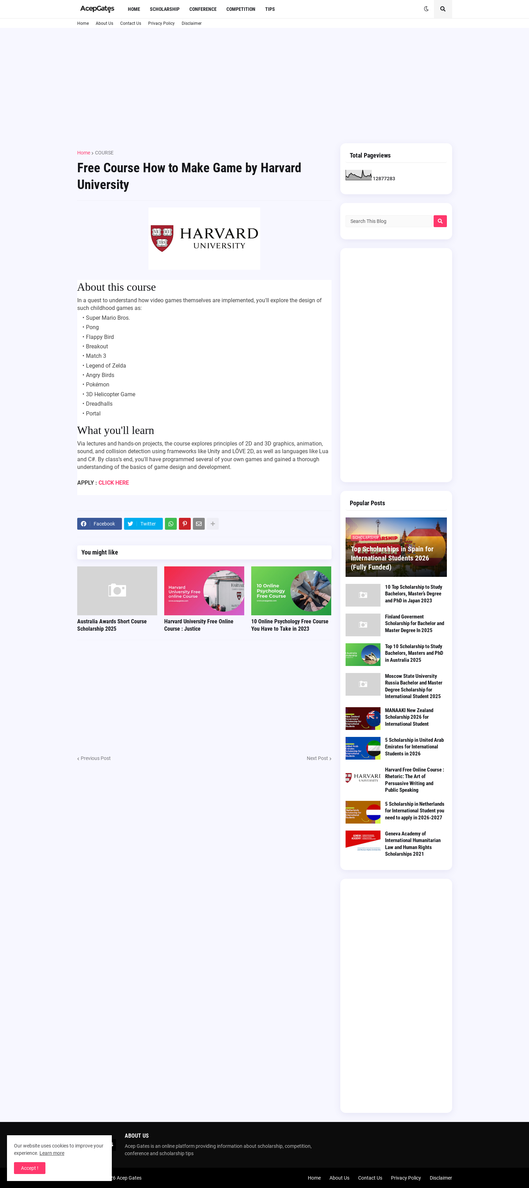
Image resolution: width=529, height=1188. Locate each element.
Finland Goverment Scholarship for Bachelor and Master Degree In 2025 (414, 623)
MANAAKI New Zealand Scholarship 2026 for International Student (409, 717)
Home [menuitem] (134, 9)
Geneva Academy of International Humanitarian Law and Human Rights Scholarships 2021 (413, 844)
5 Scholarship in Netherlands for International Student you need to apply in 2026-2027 (414, 811)
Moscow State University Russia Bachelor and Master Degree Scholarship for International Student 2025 (413, 686)
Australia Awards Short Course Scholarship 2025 (112, 625)
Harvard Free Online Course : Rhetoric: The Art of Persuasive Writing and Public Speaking (414, 780)
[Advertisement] (264, 86)
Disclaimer (192, 23)
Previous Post (96, 758)
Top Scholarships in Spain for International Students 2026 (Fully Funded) (392, 558)
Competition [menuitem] (240, 9)
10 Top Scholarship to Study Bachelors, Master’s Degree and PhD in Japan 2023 (413, 594)
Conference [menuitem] (203, 9)
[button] (426, 9)
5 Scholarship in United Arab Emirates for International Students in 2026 (414, 747)
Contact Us (130, 23)
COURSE (104, 152)
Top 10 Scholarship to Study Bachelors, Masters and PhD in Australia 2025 (414, 653)
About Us (104, 23)
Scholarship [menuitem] (165, 9)
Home (83, 23)
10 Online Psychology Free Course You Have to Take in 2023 (289, 625)
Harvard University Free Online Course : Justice (198, 625)
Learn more (51, 1153)
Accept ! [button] (29, 1168)
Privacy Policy (161, 23)
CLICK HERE (114, 482)
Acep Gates (129, 1178)
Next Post (317, 758)
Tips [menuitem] (270, 9)
